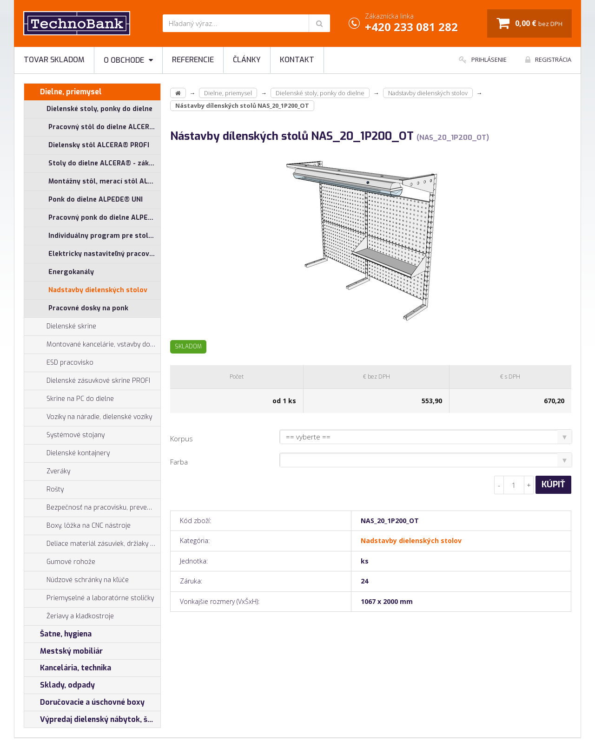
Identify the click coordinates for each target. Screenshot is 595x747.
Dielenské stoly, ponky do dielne (88, 109)
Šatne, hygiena (58, 634)
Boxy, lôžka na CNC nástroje (77, 526)
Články (247, 60)
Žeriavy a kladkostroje (69, 616)
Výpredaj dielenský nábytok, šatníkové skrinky (92, 719)
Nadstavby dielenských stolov (97, 290)
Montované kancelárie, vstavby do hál (92, 345)
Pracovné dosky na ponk (88, 308)
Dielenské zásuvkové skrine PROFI (87, 381)
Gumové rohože (59, 562)
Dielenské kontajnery (67, 453)
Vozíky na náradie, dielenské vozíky (88, 417)
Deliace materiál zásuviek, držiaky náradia (92, 544)
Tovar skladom (54, 60)
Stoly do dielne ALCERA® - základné (104, 163)
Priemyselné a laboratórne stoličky (89, 598)
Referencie (193, 60)
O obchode (128, 60)
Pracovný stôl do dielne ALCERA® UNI (104, 127)
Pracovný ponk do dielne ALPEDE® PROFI (104, 217)
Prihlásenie (483, 59)
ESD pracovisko (69, 362)
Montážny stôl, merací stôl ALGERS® (104, 181)
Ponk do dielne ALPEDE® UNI (95, 199)
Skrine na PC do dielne (69, 399)
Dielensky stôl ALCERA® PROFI (98, 145)
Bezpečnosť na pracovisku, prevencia (91, 508)
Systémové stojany (64, 435)
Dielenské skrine (60, 326)
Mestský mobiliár (63, 651)
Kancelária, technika (67, 668)
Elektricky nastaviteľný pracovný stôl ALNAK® (104, 253)
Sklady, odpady (59, 685)
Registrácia (548, 59)
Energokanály (71, 272)
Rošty (44, 489)
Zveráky (47, 471)
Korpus (181, 438)
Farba (179, 461)
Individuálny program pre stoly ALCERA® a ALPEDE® (104, 235)
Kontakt (297, 60)
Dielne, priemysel (63, 92)
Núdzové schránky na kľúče (76, 580)
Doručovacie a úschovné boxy (84, 702)
